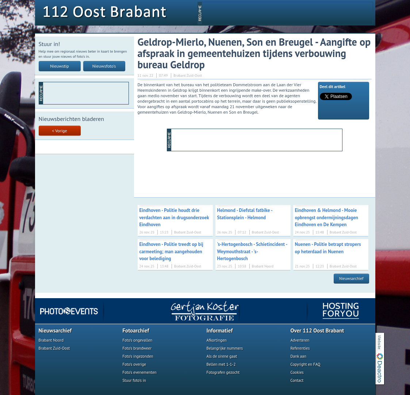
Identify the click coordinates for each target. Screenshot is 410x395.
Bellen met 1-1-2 (221, 364)
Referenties (300, 348)
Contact (297, 380)
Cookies (297, 372)
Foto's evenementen (140, 372)
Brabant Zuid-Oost (54, 348)
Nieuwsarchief (351, 278)
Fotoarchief (136, 330)
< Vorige (59, 130)
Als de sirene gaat (222, 356)
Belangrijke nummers (225, 348)
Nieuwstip (59, 66)
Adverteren (300, 340)
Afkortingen (217, 340)
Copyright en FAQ (306, 364)
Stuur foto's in (134, 380)
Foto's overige (134, 364)
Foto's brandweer (137, 348)
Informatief (220, 330)
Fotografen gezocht (223, 372)
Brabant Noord (51, 340)
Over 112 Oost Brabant (317, 330)
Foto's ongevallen (138, 340)
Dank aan (298, 356)
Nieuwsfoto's (104, 66)
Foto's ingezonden (138, 356)
